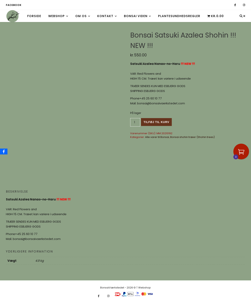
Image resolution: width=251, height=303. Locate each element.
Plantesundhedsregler (179, 16)
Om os (81, 16)
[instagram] (244, 5)
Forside (34, 16)
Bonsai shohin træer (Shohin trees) (192, 137)
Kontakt (105, 16)
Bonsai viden (135, 16)
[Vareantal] (135, 122)
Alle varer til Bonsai (157, 137)
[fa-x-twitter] (239, 5)
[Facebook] (3, 151)
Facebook (13, 5)
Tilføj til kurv (156, 122)
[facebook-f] (235, 5)
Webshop (56, 16)
